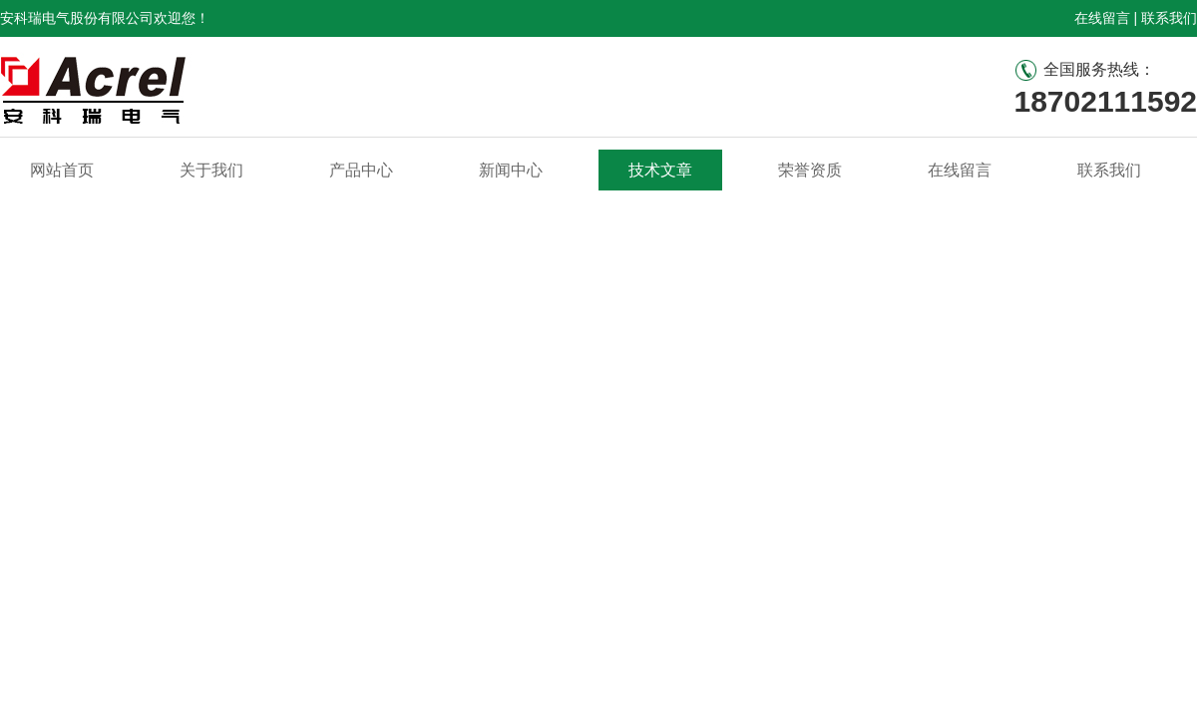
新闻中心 (511, 170)
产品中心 (361, 170)
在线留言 (1102, 18)
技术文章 (660, 170)
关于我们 (211, 170)
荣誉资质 (810, 170)
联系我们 (1169, 18)
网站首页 (62, 170)
